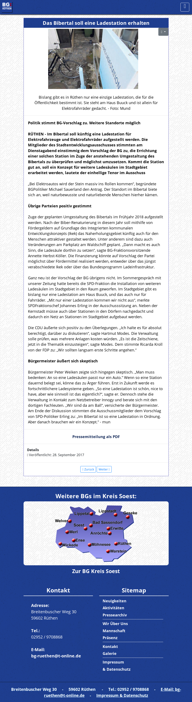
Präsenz (110, 637)
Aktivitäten (113, 607)
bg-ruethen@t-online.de (56, 656)
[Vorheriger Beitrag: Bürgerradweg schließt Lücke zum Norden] (88, 469)
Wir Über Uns (115, 623)
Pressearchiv (115, 614)
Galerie (110, 653)
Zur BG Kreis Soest (96, 571)
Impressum (113, 662)
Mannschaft (114, 630)
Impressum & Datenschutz (122, 695)
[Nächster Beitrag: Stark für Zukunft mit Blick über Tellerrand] (104, 469)
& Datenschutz (117, 669)
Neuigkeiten (114, 600)
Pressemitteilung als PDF (96, 436)
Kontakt (110, 646)
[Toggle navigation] (184, 7)
